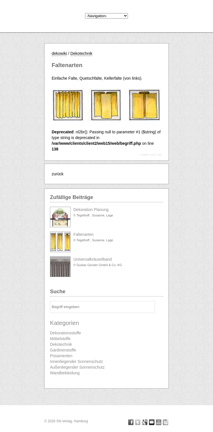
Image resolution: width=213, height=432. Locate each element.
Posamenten (61, 355)
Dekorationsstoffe (65, 333)
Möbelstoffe (60, 338)
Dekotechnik (81, 53)
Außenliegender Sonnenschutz (77, 367)
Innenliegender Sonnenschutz (76, 361)
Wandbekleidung (65, 373)
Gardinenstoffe (63, 350)
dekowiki (59, 53)
